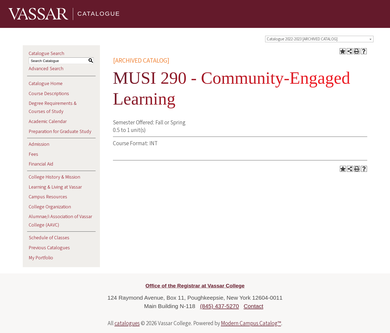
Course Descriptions (49, 93)
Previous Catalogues (49, 247)
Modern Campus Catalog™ (251, 323)
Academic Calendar (48, 121)
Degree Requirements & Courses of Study (53, 107)
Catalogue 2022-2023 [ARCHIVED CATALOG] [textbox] (302, 39)
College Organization (50, 206)
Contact (253, 306)
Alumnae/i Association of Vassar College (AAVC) (60, 220)
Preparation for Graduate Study (60, 131)
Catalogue (98, 13)
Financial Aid (41, 164)
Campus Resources (48, 196)
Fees (33, 154)
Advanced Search (46, 68)
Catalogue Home (46, 83)
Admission (39, 144)
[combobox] (319, 39)
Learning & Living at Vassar (55, 187)
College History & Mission (54, 177)
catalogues (127, 323)
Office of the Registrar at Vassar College (195, 286)
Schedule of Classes (49, 237)
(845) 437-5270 (219, 306)
